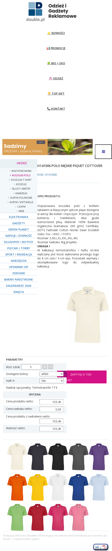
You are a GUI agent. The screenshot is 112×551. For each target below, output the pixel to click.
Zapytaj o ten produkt (74, 377)
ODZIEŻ (22, 163)
